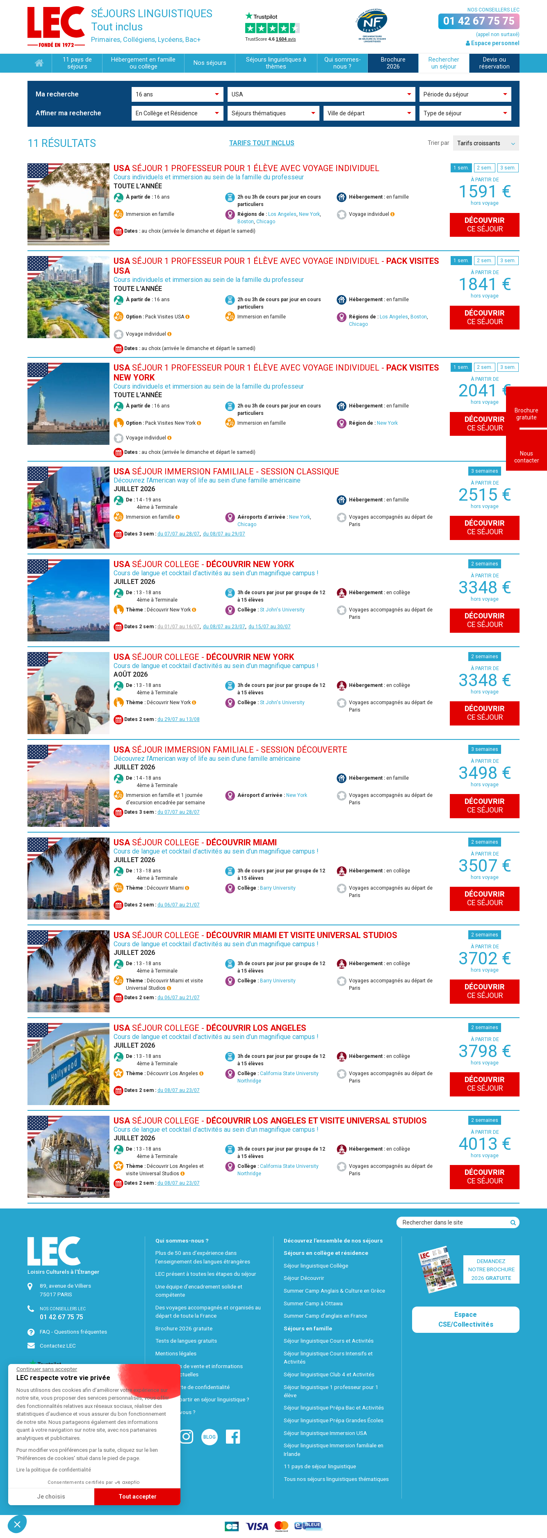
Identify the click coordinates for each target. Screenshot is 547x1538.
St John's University (282, 610)
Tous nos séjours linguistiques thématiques (336, 1479)
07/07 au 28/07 (182, 534)
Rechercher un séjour (443, 63)
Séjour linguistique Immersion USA (325, 1433)
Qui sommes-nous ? (342, 63)
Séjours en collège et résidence (326, 1253)
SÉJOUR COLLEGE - (204, 564)
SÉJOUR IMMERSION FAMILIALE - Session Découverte (230, 750)
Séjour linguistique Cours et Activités (329, 1340)
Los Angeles (282, 214)
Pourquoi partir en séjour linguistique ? (202, 1399)
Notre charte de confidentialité (192, 1387)
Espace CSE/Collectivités (465, 1319)
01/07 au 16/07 (182, 626)
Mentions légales (175, 1353)
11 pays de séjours (77, 63)
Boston (245, 221)
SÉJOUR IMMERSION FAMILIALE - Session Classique (226, 471)
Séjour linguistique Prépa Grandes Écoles (333, 1420)
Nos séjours (210, 63)
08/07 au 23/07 (227, 626)
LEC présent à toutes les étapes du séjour (205, 1273)
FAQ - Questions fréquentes (73, 1331)
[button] (17, 1524)
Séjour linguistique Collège (316, 1265)
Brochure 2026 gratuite (183, 1328)
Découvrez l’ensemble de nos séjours (333, 1240)
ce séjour (484, 224)
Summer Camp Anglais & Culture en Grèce (334, 1290)
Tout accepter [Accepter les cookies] (61, 1496)
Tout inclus (117, 27)
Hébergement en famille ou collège (143, 63)
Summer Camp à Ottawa (313, 1303)
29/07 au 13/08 (182, 719)
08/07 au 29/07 (227, 534)
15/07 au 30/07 (273, 626)
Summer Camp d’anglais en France (325, 1315)
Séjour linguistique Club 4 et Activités (329, 1374)
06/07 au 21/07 (182, 905)
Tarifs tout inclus (261, 143)
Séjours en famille (308, 1328)
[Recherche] (513, 1222)
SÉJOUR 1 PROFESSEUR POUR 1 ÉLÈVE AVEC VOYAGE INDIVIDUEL (246, 168)
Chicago (265, 221)
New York (309, 214)
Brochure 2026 (393, 63)
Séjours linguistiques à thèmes (276, 63)
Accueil (39, 63)
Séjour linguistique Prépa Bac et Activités (334, 1407)
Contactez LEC (58, 1345)
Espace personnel (493, 43)
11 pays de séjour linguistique (320, 1466)
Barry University (278, 888)
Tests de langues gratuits (186, 1340)
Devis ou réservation (494, 63)
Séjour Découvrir (304, 1278)
